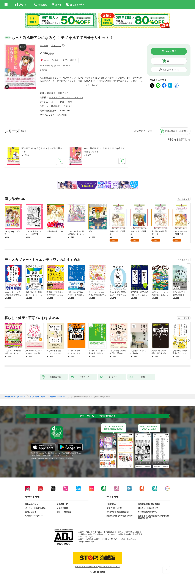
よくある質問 (62, 508)
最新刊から (184, 139)
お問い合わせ (30, 512)
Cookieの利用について (147, 512)
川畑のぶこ (56, 45)
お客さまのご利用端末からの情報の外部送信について (153, 517)
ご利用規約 (111, 504)
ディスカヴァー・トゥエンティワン (66, 97)
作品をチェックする (171, 70)
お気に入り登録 (144, 131)
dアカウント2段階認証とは (118, 512)
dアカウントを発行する (86, 566)
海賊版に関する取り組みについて (120, 516)
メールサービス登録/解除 (35, 508)
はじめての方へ (31, 504)
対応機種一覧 (62, 504)
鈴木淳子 (44, 45)
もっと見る (182, 199)
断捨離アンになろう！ (61, 106)
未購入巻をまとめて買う (176, 131)
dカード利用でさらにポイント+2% (54, 66)
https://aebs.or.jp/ (87, 541)
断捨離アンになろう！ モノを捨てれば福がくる (42, 150)
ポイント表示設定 (64, 512)
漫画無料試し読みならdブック (15, 397)
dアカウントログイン (33, 516)
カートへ (171, 61)
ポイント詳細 (68, 60)
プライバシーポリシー (116, 508)
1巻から (172, 139)
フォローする (63, 45)
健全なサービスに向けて (148, 508)
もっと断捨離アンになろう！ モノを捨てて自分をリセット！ (104, 150)
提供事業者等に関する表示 (149, 504)
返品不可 (43, 70)
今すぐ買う (171, 51)
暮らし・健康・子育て (61, 102)
